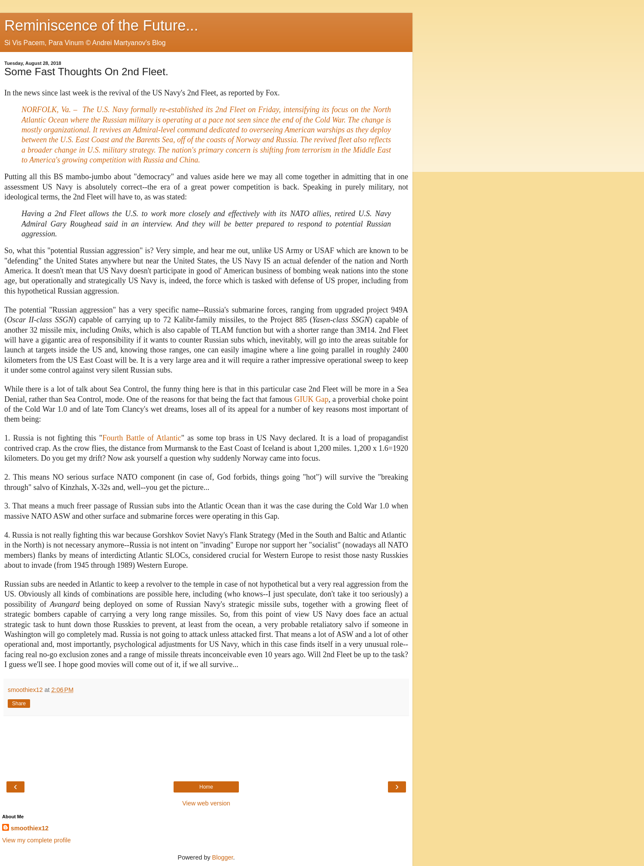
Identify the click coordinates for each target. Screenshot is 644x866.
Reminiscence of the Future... (101, 25)
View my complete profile (36, 840)
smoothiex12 (30, 828)
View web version (206, 803)
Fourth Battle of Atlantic (141, 438)
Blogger (222, 857)
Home (206, 787)
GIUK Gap (311, 399)
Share (19, 704)
